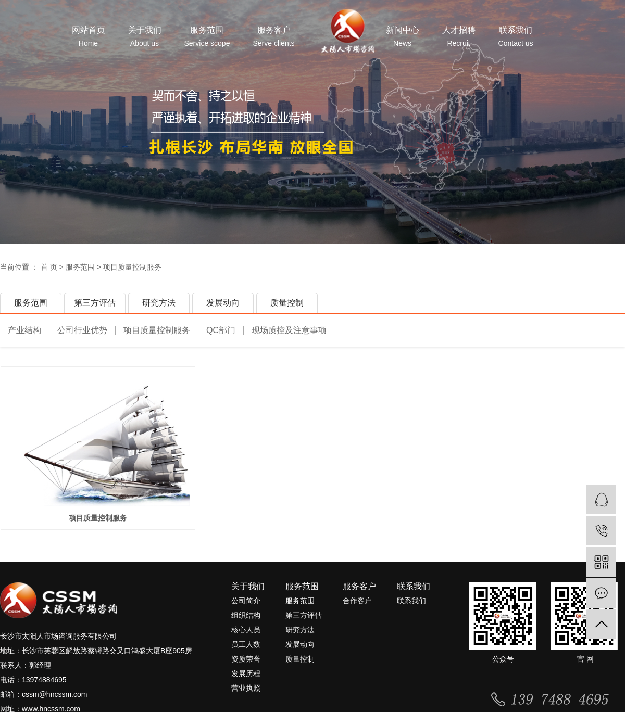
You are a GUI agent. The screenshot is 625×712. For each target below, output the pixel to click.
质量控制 (287, 302)
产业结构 (24, 330)
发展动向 (223, 302)
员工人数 (245, 648)
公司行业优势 (82, 330)
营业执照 (245, 692)
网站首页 (88, 36)
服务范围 (207, 36)
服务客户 (273, 36)
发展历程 (245, 677)
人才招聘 (459, 36)
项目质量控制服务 (132, 267)
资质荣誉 (245, 662)
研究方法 (159, 302)
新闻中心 (402, 36)
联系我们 (515, 36)
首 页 (49, 267)
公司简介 (245, 604)
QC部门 (220, 330)
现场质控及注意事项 (289, 330)
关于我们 (144, 36)
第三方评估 (95, 302)
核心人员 (245, 633)
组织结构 (245, 619)
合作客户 (357, 604)
